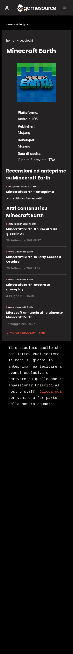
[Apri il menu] (64, 8)
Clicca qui (51, 391)
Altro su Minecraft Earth (25, 333)
